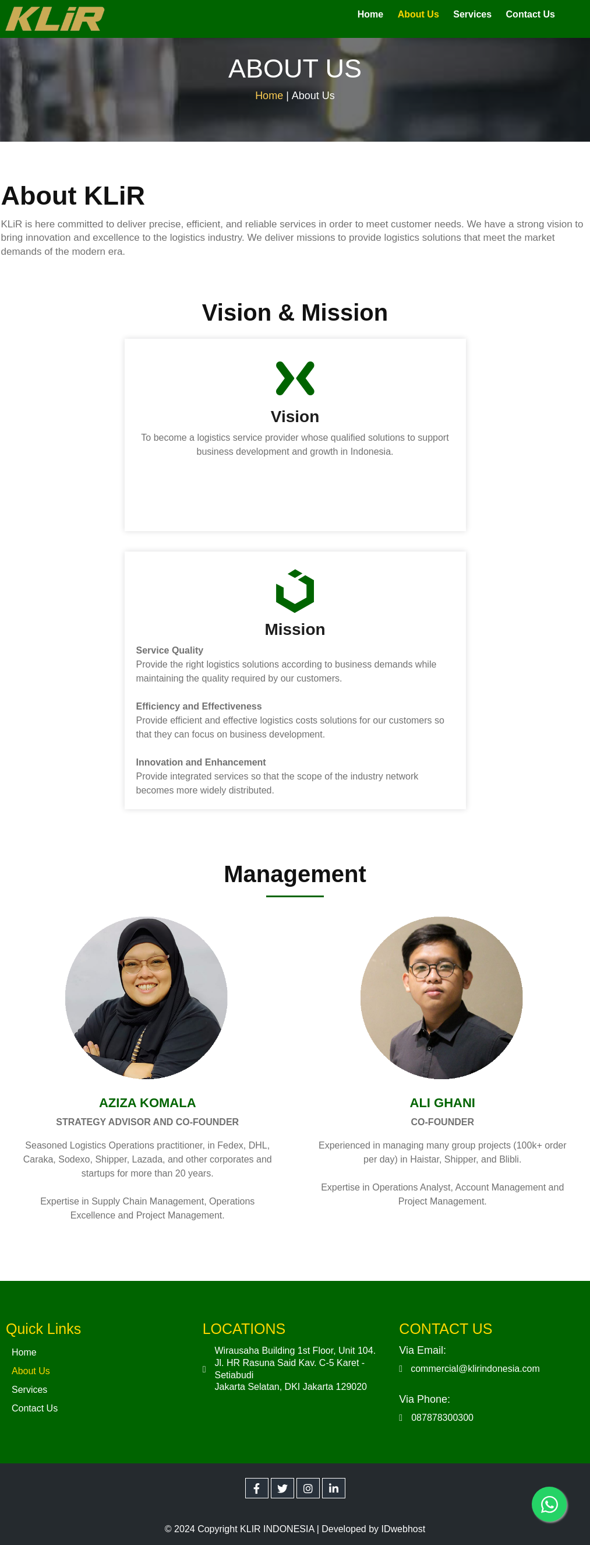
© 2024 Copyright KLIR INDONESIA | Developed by (273, 1525)
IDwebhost (403, 1525)
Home (269, 93)
